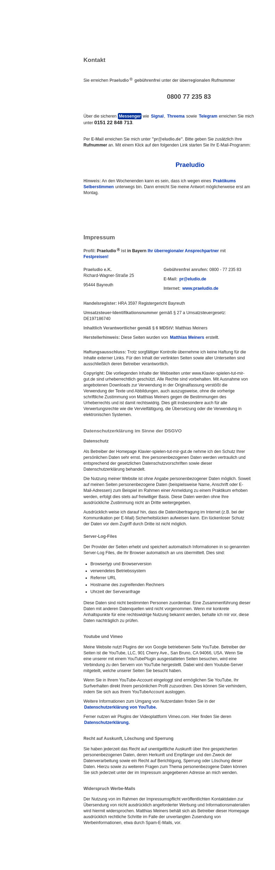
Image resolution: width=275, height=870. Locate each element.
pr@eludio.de (192, 279)
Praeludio (190, 164)
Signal (157, 116)
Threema (176, 116)
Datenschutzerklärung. (107, 722)
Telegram (208, 116)
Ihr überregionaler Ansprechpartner (183, 250)
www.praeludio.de (201, 288)
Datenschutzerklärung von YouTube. (120, 707)
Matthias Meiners (187, 337)
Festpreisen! (95, 256)
